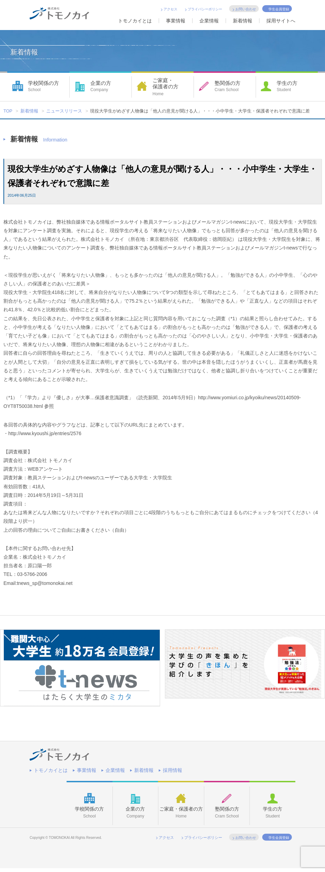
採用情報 (172, 770)
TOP (8, 111)
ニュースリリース (64, 111)
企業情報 (209, 20)
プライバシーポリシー (205, 9)
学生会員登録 (278, 9)
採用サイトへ (280, 20)
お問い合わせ (245, 9)
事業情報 (175, 20)
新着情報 (242, 20)
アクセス (170, 9)
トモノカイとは (135, 20)
